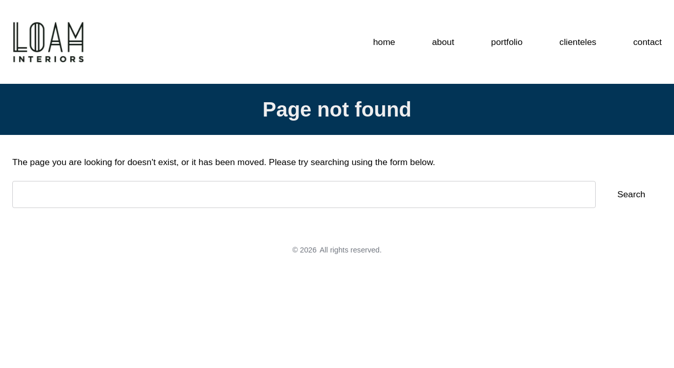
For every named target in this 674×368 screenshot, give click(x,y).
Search (631, 194)
